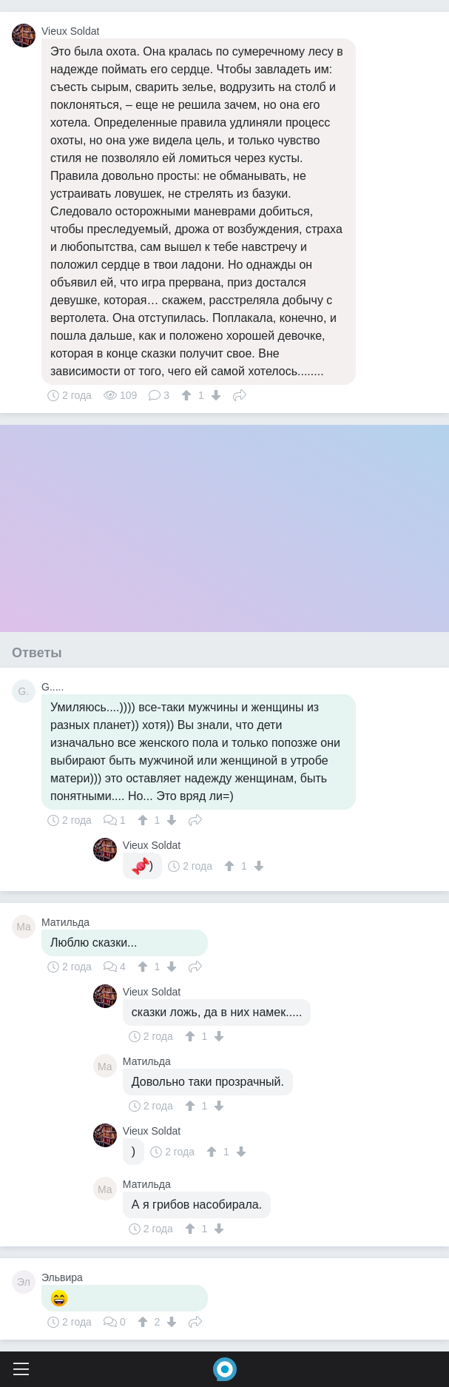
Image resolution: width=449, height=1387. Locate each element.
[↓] (214, 395)
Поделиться (239, 393)
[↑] (188, 395)
